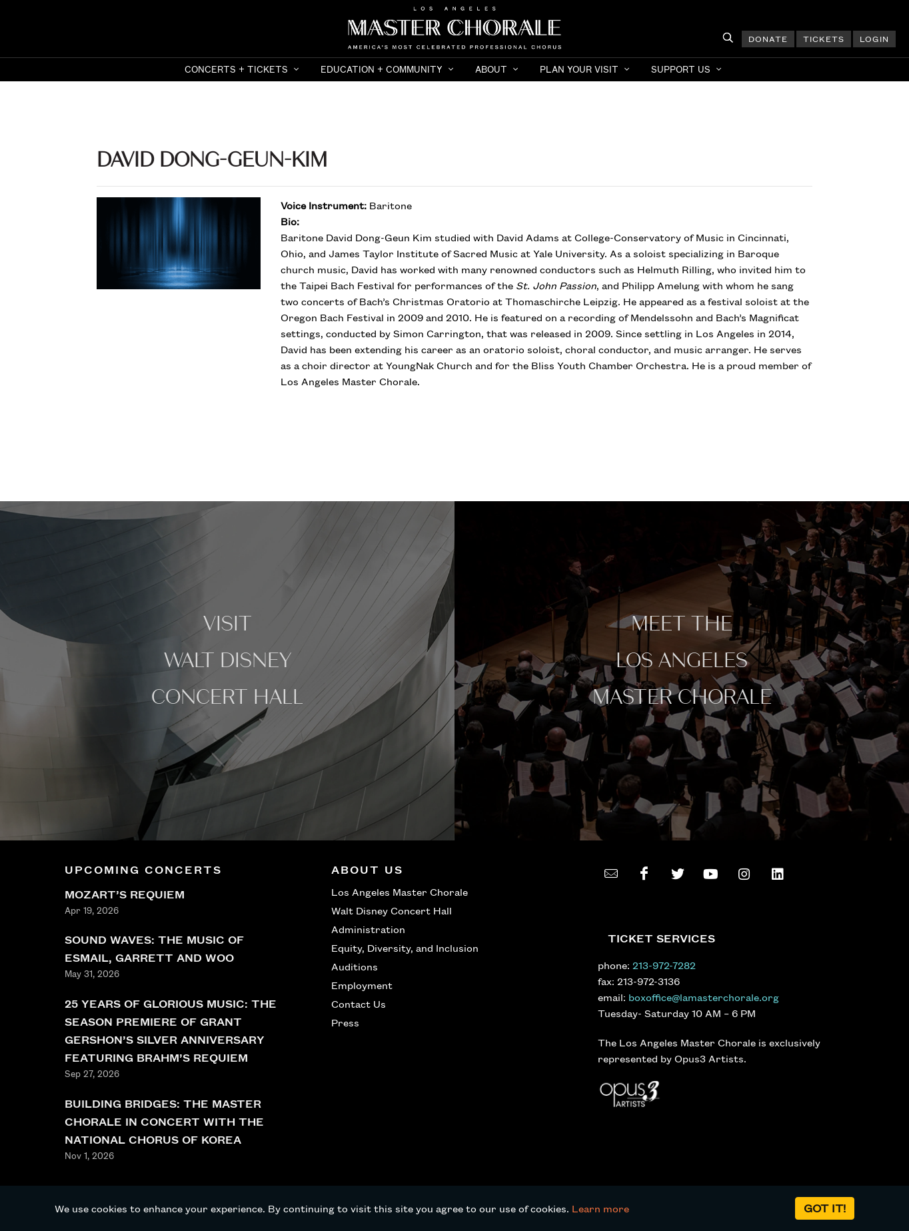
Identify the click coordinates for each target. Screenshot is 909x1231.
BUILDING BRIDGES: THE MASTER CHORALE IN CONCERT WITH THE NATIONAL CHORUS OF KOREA (164, 1121)
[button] (243, 69)
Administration (368, 929)
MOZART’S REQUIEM (125, 894)
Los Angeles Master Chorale (399, 891)
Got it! (825, 1208)
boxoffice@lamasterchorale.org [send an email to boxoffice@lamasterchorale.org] (703, 997)
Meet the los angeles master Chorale (682, 661)
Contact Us (358, 1003)
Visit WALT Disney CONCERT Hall (227, 661)
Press (345, 1022)
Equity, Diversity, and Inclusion (404, 947)
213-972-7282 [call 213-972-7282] (664, 965)
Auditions (354, 966)
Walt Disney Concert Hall (391, 910)
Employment (362, 985)
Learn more (600, 1208)
